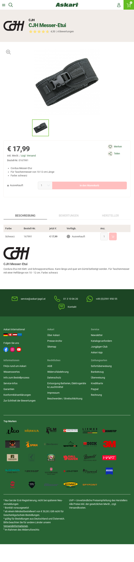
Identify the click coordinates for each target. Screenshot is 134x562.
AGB (49, 366)
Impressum (53, 392)
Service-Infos (10, 383)
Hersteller (110, 215)
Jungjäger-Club (99, 346)
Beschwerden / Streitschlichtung (64, 398)
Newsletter (97, 335)
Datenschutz (54, 377)
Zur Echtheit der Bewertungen (19, 400)
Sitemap (51, 346)
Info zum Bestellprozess (16, 377)
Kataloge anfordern (101, 341)
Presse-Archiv (54, 341)
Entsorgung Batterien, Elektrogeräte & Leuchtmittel (66, 385)
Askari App (97, 352)
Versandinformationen (15, 526)
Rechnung (96, 394)
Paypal (94, 389)
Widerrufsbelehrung (58, 371)
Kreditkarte (97, 383)
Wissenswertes (11, 371)
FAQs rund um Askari (14, 366)
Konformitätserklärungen (17, 394)
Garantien (8, 389)
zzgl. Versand (28, 155)
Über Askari (53, 335)
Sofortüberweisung (101, 366)
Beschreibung (25, 215)
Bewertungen (69, 215)
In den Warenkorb (89, 185)
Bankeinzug (97, 371)
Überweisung (98, 377)
